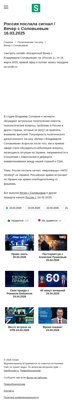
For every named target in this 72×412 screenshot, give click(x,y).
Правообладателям (30, 370)
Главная (8, 42)
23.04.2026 (34, 207)
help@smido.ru (11, 370)
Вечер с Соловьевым (16, 45)
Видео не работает (37, 377)
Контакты (9, 391)
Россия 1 (30, 197)
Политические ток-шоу (30, 42)
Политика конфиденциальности (21, 397)
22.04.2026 (52, 207)
